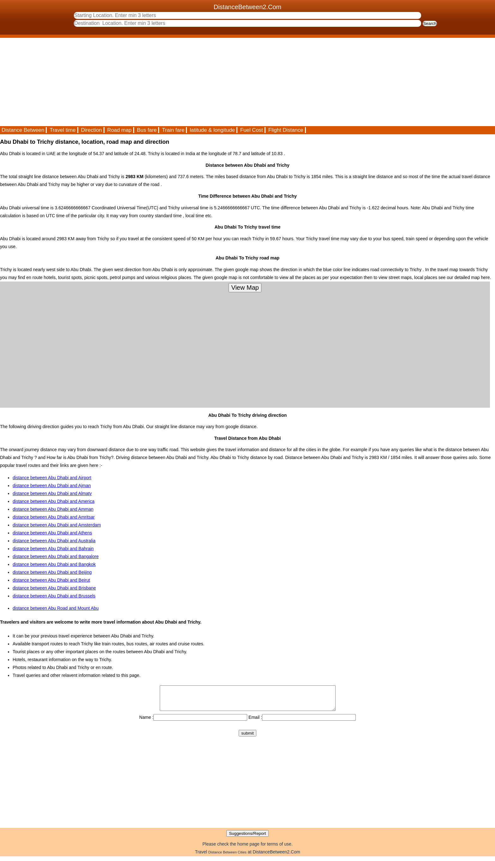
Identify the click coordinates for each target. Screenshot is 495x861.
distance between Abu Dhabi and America (53, 501)
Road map (119, 130)
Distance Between (23, 130)
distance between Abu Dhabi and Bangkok (54, 564)
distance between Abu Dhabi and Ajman (52, 485)
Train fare (173, 130)
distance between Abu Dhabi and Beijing (52, 572)
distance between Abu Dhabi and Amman (53, 509)
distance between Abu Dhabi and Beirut (51, 580)
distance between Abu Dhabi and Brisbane (54, 587)
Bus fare (147, 130)
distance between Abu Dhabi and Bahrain (53, 548)
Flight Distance (285, 130)
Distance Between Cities (227, 857)
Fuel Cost (251, 130)
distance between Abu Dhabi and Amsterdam (57, 524)
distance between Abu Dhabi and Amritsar (54, 517)
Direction (91, 130)
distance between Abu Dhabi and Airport (52, 477)
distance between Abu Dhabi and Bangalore (55, 556)
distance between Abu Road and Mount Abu (55, 608)
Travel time (62, 130)
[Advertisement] (189, 82)
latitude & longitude (212, 130)
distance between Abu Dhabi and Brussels (54, 595)
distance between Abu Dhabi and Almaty (52, 493)
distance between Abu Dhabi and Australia (54, 540)
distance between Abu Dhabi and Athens (52, 532)
